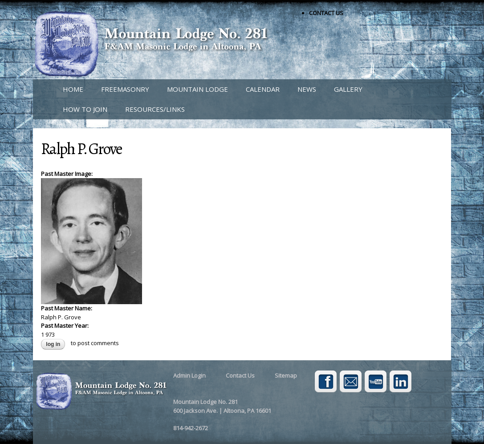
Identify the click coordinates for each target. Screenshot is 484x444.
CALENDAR (263, 89)
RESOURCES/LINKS (155, 109)
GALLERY (348, 89)
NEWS (306, 89)
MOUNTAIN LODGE (197, 89)
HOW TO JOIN (85, 109)
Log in (53, 344)
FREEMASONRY (125, 89)
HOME (73, 89)
